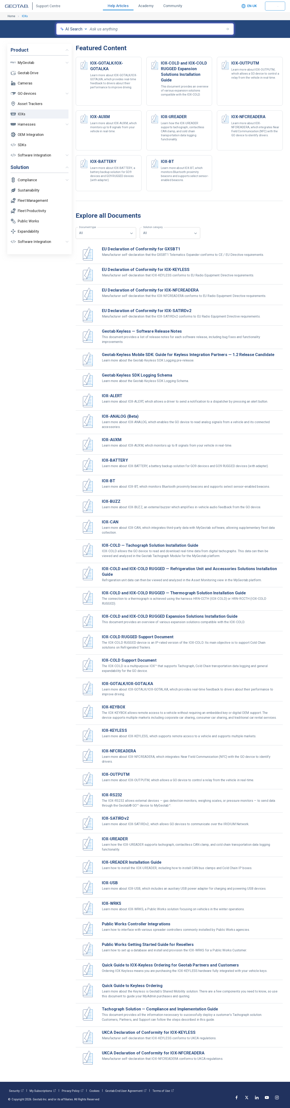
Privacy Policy (73, 1090)
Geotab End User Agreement (126, 1090)
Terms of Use (163, 1090)
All (87, 231)
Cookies (94, 1090)
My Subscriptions (43, 1090)
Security (16, 1090)
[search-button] (227, 29)
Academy (146, 6)
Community (172, 6)
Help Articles (118, 6)
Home (12, 16)
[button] (39, 62)
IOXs (25, 16)
